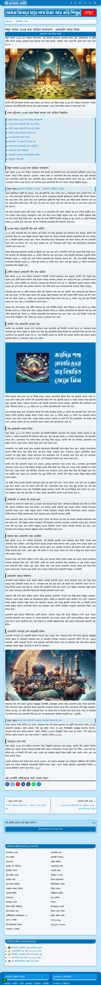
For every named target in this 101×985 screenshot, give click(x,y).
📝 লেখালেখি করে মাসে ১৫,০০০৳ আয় (24, 957)
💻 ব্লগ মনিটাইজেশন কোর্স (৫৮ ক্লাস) (23, 961)
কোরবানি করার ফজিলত (18, 150)
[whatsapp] (75, 3)
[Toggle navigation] (94, 3)
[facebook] (71, 3)
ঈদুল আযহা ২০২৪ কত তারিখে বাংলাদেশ (25, 119)
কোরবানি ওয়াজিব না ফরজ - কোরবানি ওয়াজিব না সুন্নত (41, 189)
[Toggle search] (90, 3)
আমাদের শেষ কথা (16, 159)
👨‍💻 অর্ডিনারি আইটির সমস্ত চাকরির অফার (25, 947)
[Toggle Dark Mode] (85, 3)
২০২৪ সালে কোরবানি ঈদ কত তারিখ (24, 124)
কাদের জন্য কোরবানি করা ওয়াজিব (23, 146)
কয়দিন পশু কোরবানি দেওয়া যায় (22, 133)
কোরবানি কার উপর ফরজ (50, 34)
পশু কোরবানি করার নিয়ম (19, 137)
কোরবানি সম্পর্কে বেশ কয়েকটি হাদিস (24, 155)
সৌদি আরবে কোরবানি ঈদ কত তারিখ (24, 128)
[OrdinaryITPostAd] (50, 12)
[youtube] (80, 3)
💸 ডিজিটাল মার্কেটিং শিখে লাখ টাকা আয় (25, 954)
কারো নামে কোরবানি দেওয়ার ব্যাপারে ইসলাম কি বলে (40, 720)
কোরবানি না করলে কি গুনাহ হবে (22, 141)
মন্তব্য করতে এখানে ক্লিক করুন (50, 829)
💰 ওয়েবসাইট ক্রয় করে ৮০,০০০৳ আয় (24, 951)
